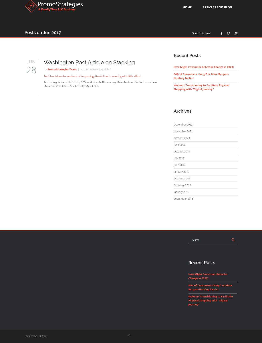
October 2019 (182, 151)
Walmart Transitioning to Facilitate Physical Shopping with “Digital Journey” (201, 87)
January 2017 (181, 171)
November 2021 (183, 131)
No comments (89, 69)
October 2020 (182, 138)
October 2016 (182, 178)
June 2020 (179, 144)
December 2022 (183, 124)
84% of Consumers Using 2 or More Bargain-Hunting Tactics (201, 76)
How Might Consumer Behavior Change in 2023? (204, 67)
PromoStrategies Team (61, 69)
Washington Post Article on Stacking (89, 62)
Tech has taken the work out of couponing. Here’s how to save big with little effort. (92, 76)
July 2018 (179, 158)
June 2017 (179, 165)
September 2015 (183, 198)
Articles (106, 69)
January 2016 (181, 192)
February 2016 (182, 185)
